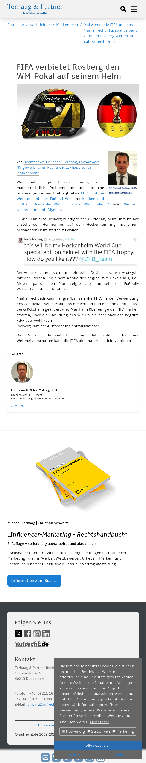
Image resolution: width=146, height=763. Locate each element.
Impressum (47, 725)
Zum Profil (17, 406)
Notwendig (73, 731)
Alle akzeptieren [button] (98, 746)
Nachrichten (40, 25)
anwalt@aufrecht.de (44, 704)
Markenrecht (67, 25)
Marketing (123, 731)
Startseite (15, 25)
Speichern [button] (76, 755)
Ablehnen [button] (120, 755)
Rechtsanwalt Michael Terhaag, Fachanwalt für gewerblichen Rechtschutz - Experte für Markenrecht (58, 167)
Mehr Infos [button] (99, 722)
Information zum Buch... (34, 580)
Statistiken (98, 731)
